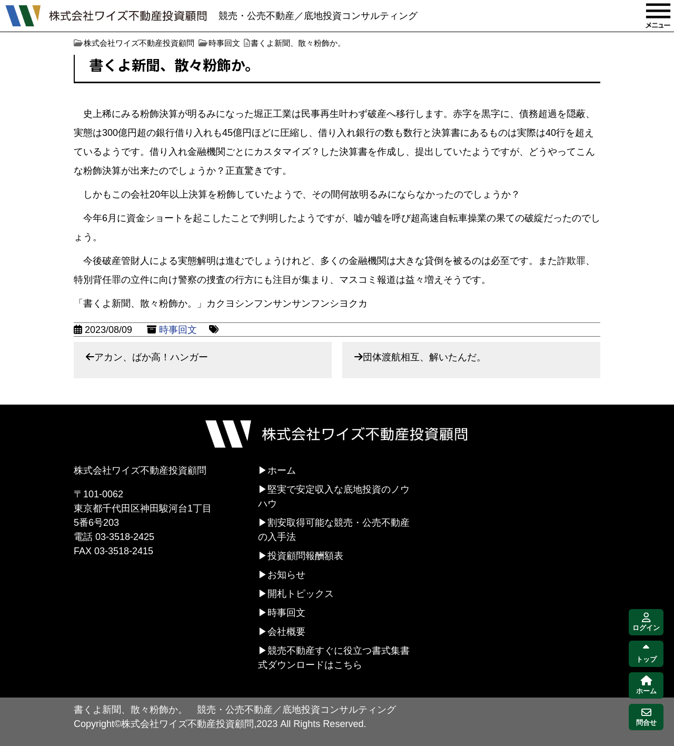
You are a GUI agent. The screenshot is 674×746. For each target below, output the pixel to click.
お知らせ (286, 575)
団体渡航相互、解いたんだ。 (424, 357)
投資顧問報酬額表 (305, 556)
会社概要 (286, 631)
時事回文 (178, 330)
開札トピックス (300, 593)
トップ (646, 654)
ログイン (646, 622)
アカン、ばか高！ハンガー (151, 357)
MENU (658, 16)
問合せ (646, 717)
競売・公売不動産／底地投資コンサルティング (318, 16)
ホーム (281, 470)
